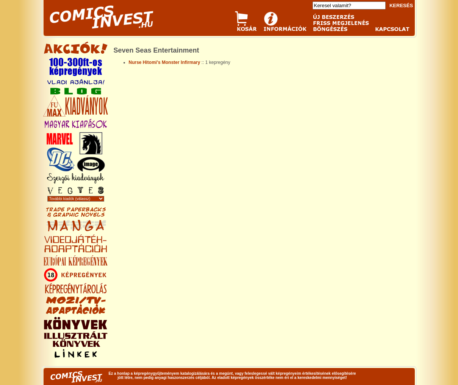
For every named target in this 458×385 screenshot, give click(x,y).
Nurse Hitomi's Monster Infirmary (164, 62)
